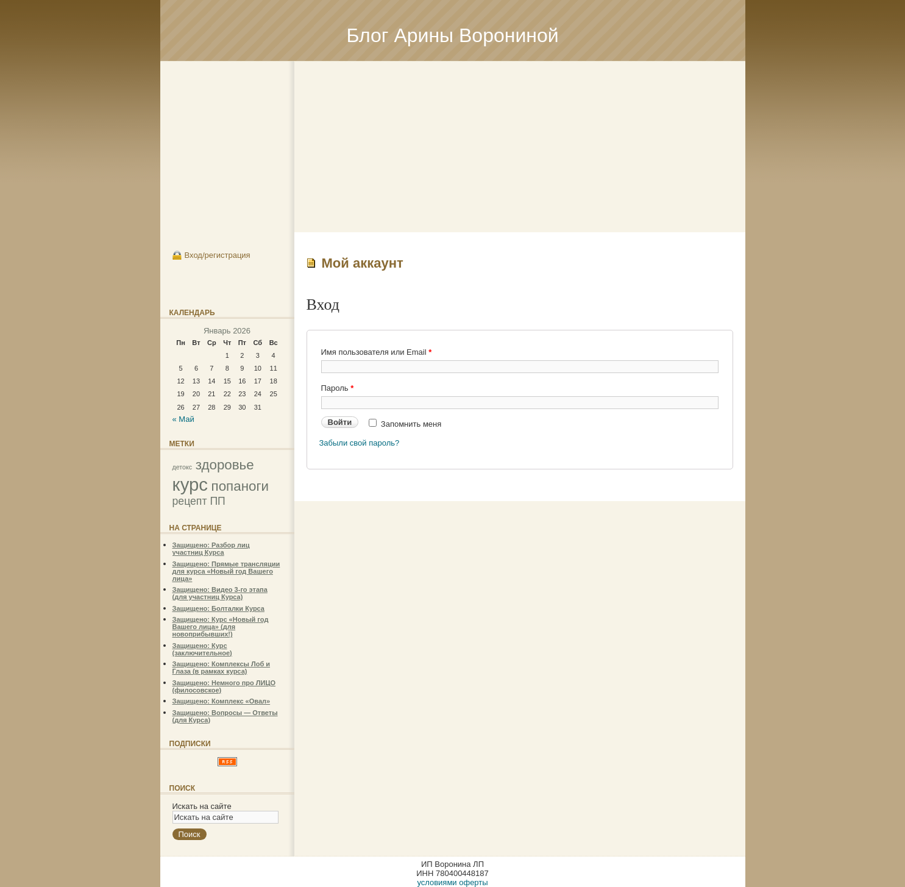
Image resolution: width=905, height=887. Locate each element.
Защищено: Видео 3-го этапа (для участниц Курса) (220, 593)
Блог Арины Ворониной (452, 35)
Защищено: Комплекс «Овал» (221, 701)
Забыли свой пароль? (359, 442)
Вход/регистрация (217, 255)
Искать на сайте (202, 806)
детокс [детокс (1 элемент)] (182, 467)
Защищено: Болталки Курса (218, 608)
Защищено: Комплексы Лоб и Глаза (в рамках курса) (221, 667)
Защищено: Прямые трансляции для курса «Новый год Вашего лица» (226, 571)
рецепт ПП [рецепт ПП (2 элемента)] (198, 501)
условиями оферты (452, 882)
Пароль (337, 388)
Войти (340, 422)
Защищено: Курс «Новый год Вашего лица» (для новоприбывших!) (220, 627)
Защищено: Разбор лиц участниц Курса (211, 548)
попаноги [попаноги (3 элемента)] (240, 486)
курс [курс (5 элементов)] (190, 484)
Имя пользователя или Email (376, 352)
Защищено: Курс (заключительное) (202, 649)
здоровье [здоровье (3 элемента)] (225, 464)
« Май (183, 419)
